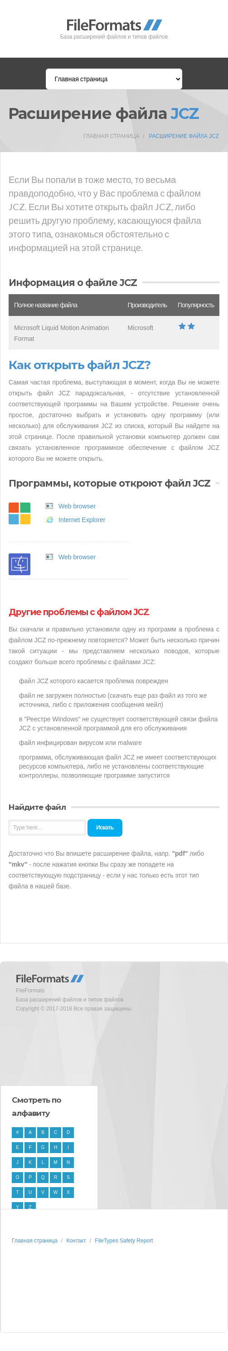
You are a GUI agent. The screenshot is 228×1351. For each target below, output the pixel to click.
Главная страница (111, 136)
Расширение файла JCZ (184, 136)
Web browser (77, 506)
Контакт (76, 1241)
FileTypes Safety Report (124, 1241)
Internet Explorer (82, 519)
